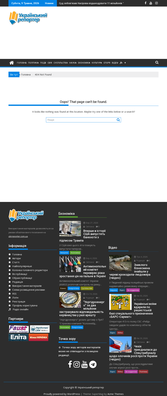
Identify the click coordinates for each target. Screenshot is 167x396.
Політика (33, 63)
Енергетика (74, 285)
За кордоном (133, 287)
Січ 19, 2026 (89, 290)
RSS (12, 293)
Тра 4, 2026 (139, 256)
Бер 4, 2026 (88, 255)
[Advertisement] (111, 33)
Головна (15, 254)
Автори (14, 258)
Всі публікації (17, 274)
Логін (13, 297)
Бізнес (63, 285)
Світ (50, 63)
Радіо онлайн (18, 309)
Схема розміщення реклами (26, 289)
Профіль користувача (22, 305)
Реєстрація (16, 301)
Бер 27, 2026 (89, 222)
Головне (21, 63)
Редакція (15, 281)
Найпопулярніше (20, 266)
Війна (120, 329)
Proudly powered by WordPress (62, 390)
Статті (13, 262)
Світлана (87, 226)
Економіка (84, 63)
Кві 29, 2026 (139, 335)
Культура (97, 63)
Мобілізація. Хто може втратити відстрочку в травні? (100, 3)
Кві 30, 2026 (139, 292)
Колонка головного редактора (28, 270)
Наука (72, 63)
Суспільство (61, 63)
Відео (115, 63)
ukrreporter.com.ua (18, 236)
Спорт (107, 63)
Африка (113, 287)
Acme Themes (115, 390)
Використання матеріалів (25, 285)
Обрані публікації (20, 277)
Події (43, 63)
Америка (64, 249)
